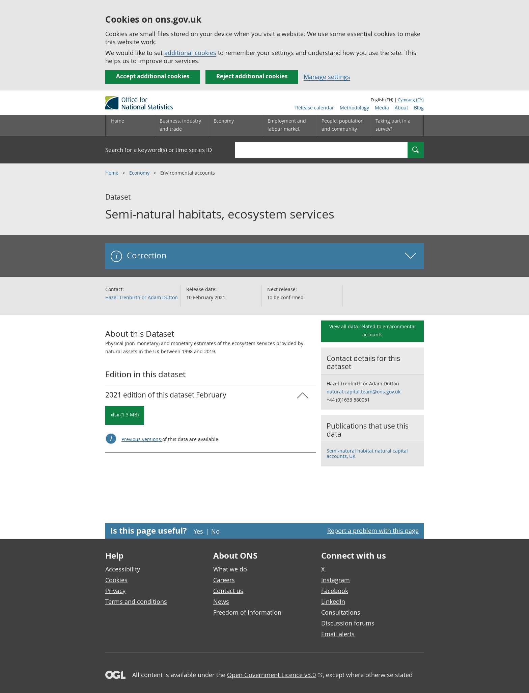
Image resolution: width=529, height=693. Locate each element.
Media (382, 107)
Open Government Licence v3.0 (271, 675)
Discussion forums (347, 623)
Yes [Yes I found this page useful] (198, 531)
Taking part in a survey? (393, 125)
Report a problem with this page (373, 531)
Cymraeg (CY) (411, 99)
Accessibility (122, 569)
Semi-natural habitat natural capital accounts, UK (367, 453)
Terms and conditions (136, 601)
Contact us (228, 591)
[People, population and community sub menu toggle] (343, 125)
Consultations (340, 612)
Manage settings (327, 77)
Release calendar (314, 107)
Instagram (335, 580)
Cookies (116, 580)
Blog (419, 107)
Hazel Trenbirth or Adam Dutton (141, 297)
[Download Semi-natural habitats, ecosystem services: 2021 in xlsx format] (124, 415)
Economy (140, 173)
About (401, 107)
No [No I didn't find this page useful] (215, 531)
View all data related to (372, 330)
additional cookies (190, 53)
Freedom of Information (247, 612)
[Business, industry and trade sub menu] (181, 125)
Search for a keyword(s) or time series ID (158, 150)
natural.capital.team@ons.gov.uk (363, 391)
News (221, 601)
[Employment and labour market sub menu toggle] (289, 125)
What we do (230, 569)
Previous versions (141, 439)
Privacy (115, 591)
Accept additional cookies (152, 76)
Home (117, 121)
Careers (224, 580)
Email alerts (338, 634)
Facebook (334, 591)
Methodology (354, 107)
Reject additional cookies (251, 76)
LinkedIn (333, 601)
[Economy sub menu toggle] (235, 125)
